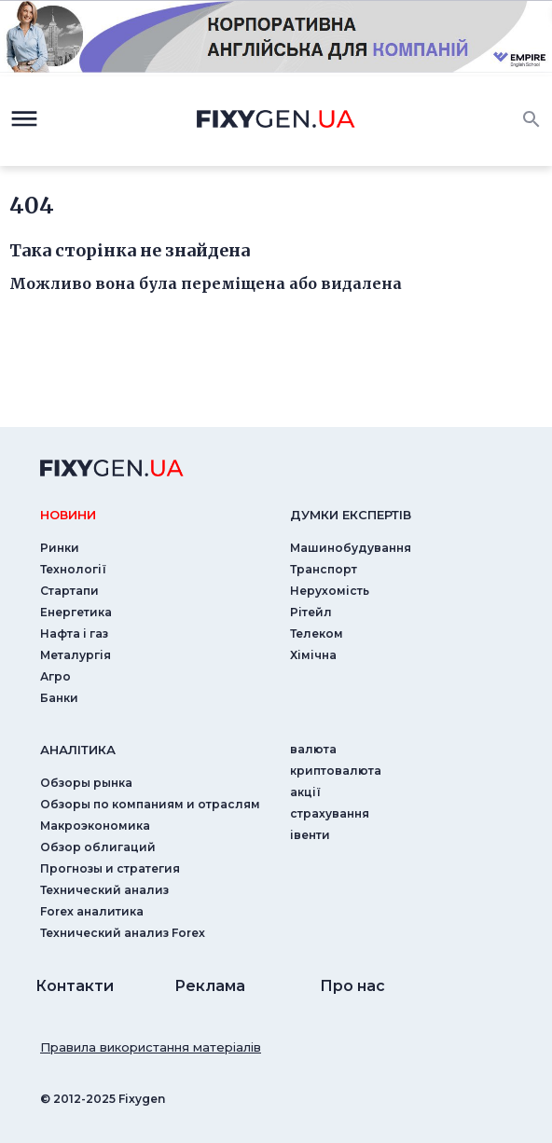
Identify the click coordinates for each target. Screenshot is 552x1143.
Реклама (209, 986)
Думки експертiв (350, 514)
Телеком (316, 633)
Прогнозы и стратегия (110, 868)
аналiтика (78, 749)
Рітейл (311, 612)
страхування (329, 813)
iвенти (310, 835)
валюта (313, 749)
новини (68, 514)
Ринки (59, 548)
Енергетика (76, 612)
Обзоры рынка (86, 783)
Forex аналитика (92, 911)
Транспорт (323, 569)
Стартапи (69, 591)
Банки (59, 698)
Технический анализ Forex (122, 933)
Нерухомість (329, 591)
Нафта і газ (74, 633)
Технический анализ (104, 890)
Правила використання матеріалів (150, 1047)
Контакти (74, 986)
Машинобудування (350, 548)
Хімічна (313, 655)
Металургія (75, 655)
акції (305, 792)
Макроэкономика (95, 826)
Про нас (352, 986)
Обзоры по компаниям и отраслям (150, 804)
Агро (55, 676)
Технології (73, 569)
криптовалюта (335, 771)
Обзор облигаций (98, 847)
